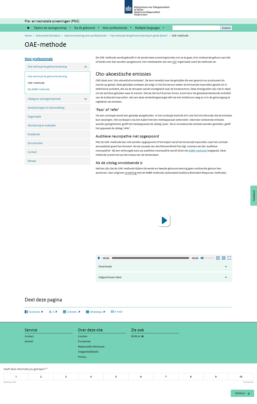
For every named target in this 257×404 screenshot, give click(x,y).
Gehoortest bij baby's (48, 35)
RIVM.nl (145, 336)
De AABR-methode (39, 89)
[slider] (150, 258)
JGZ (174, 61)
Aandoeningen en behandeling (46, 107)
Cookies (82, 336)
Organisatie (34, 116)
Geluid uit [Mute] (202, 258)
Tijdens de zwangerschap (50, 28)
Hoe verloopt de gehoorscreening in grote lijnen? (139, 35)
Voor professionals (115, 28)
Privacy (82, 356)
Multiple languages (147, 28)
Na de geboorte (84, 28)
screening (130, 172)
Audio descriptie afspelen (223, 258)
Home (28, 28)
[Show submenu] (70, 28)
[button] (164, 220)
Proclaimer (84, 341)
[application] (164, 220)
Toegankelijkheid (88, 351)
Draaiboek (34, 134)
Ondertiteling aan (218, 258)
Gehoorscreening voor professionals (85, 35)
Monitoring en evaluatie (42, 125)
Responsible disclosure (91, 346)
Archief (29, 341)
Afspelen (99, 258)
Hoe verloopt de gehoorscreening (47, 76)
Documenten (35, 143)
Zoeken (226, 28)
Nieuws (32, 160)
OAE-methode (45, 83)
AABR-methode (197, 150)
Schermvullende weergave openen (229, 258)
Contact (32, 152)
